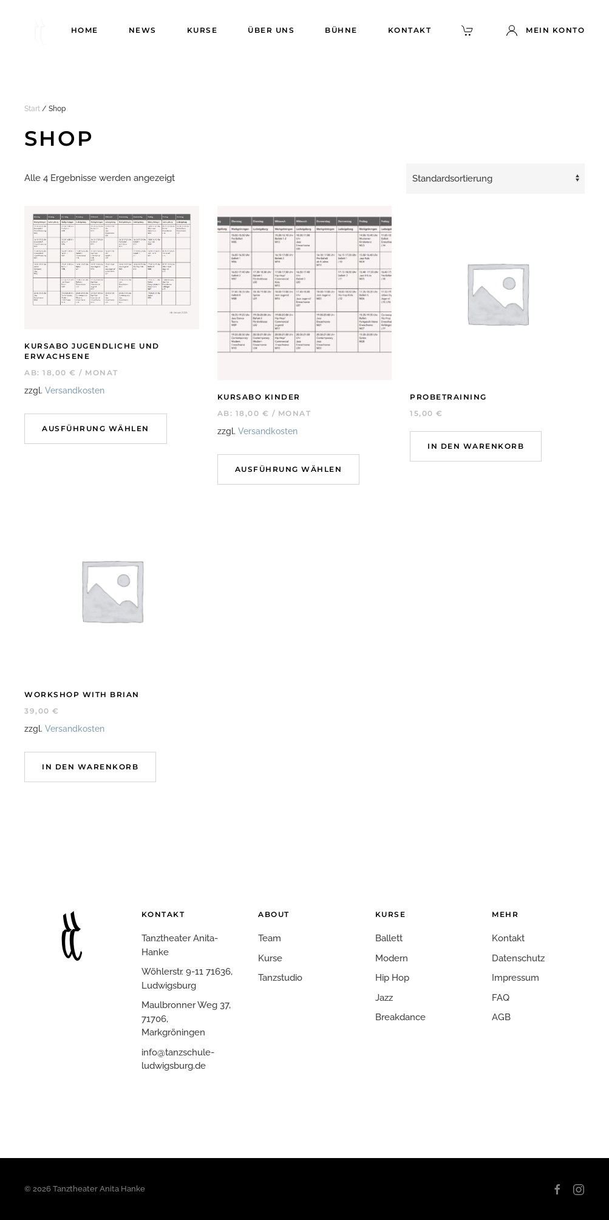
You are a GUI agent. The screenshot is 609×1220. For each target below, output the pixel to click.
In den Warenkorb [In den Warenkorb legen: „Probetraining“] (475, 446)
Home (84, 30)
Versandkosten (74, 390)
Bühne (341, 30)
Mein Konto (545, 30)
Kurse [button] (202, 30)
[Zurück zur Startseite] (39, 30)
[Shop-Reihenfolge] (495, 178)
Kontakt (410, 30)
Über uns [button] (271, 30)
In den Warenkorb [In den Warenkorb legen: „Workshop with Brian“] (90, 766)
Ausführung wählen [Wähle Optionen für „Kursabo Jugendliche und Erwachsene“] (95, 428)
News (143, 30)
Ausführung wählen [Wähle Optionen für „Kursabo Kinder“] (288, 469)
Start (32, 108)
